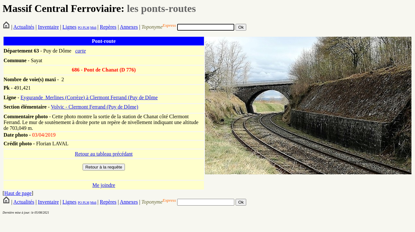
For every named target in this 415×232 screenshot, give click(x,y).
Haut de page (17, 193)
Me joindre (103, 185)
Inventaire (48, 27)
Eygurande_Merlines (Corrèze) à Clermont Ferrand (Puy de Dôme (88, 97)
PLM (85, 27)
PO (80, 27)
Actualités (23, 27)
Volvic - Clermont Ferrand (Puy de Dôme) (94, 107)
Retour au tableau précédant (104, 154)
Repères (108, 27)
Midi (93, 27)
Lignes (69, 27)
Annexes (129, 27)
